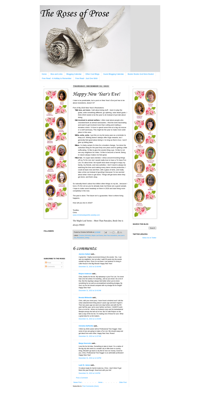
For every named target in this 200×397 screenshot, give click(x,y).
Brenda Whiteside (85, 298)
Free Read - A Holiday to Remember (56, 78)
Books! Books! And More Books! (141, 74)
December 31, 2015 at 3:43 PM (89, 373)
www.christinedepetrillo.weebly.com (86, 215)
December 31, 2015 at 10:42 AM (90, 290)
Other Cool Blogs (92, 74)
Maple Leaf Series (97, 235)
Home (44, 74)
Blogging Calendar (73, 74)
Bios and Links (56, 74)
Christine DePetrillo (85, 235)
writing (87, 237)
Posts (48, 263)
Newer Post (77, 382)
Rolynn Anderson (85, 274)
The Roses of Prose (74, 13)
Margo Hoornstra (85, 343)
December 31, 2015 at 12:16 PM (90, 358)
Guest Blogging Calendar (113, 74)
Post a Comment (82, 378)
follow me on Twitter (149, 238)
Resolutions (80, 237)
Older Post (123, 382)
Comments (50, 267)
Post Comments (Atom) (90, 386)
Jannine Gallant (84, 254)
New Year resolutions (110, 235)
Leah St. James (84, 365)
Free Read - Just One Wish (86, 78)
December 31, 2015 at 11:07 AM (90, 336)
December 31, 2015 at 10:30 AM (90, 267)
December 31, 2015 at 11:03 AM (90, 319)
